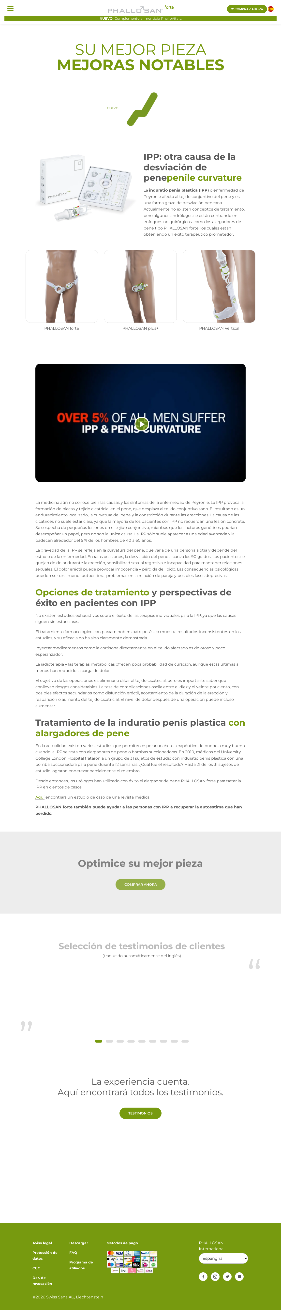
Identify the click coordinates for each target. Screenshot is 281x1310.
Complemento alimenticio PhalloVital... (141, 18)
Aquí (39, 797)
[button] (98, 1041)
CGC (36, 1268)
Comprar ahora (247, 9)
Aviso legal (42, 1243)
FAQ (73, 1252)
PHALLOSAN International (211, 1246)
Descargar (78, 1243)
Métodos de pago (122, 1243)
